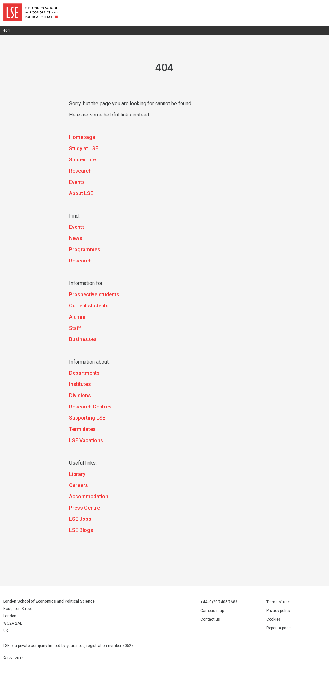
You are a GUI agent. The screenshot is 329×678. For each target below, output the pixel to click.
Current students (89, 306)
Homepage (82, 137)
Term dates (82, 429)
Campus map (212, 610)
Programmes (84, 249)
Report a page (278, 628)
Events (77, 182)
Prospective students (94, 294)
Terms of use (278, 602)
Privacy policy (278, 610)
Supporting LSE (87, 418)
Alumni (77, 317)
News (75, 238)
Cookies (273, 619)
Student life (82, 160)
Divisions (80, 395)
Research (80, 171)
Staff (75, 328)
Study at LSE (83, 148)
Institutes (80, 384)
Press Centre (84, 508)
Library (77, 474)
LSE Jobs (80, 519)
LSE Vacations (86, 440)
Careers (78, 485)
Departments (84, 373)
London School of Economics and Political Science (30, 12)
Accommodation (88, 496)
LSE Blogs (81, 530)
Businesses (83, 339)
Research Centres (90, 407)
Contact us (210, 619)
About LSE (81, 193)
